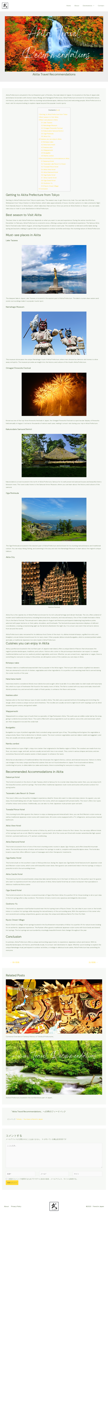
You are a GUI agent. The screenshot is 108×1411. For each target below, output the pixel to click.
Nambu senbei (47, 156)
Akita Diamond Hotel (49, 172)
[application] (94, 5)
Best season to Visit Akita (48, 117)
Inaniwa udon (47, 147)
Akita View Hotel (48, 170)
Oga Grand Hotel (48, 180)
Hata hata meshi (48, 145)
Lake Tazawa (46, 123)
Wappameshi (47, 150)
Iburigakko (46, 153)
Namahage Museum (49, 125)
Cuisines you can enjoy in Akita (50, 139)
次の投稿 (93, 962)
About (77, 6)
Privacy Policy (16, 1206)
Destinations (89, 5)
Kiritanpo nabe (47, 142)
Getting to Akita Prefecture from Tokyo (53, 114)
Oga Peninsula (47, 134)
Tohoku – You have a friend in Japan (29, 1119)
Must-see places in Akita (48, 120)
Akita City (46, 136)
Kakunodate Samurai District (52, 131)
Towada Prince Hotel (49, 167)
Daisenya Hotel (47, 161)
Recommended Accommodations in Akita (54, 158)
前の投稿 (14, 962)
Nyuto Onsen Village (50, 186)
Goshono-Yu (46, 183)
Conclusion (43, 189)
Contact (101, 6)
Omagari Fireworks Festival (51, 128)
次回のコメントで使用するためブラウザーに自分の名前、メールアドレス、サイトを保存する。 (43, 1179)
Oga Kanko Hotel (48, 175)
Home (70, 6)
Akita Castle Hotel (48, 178)
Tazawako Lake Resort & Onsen (53, 164)
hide (57, 110)
